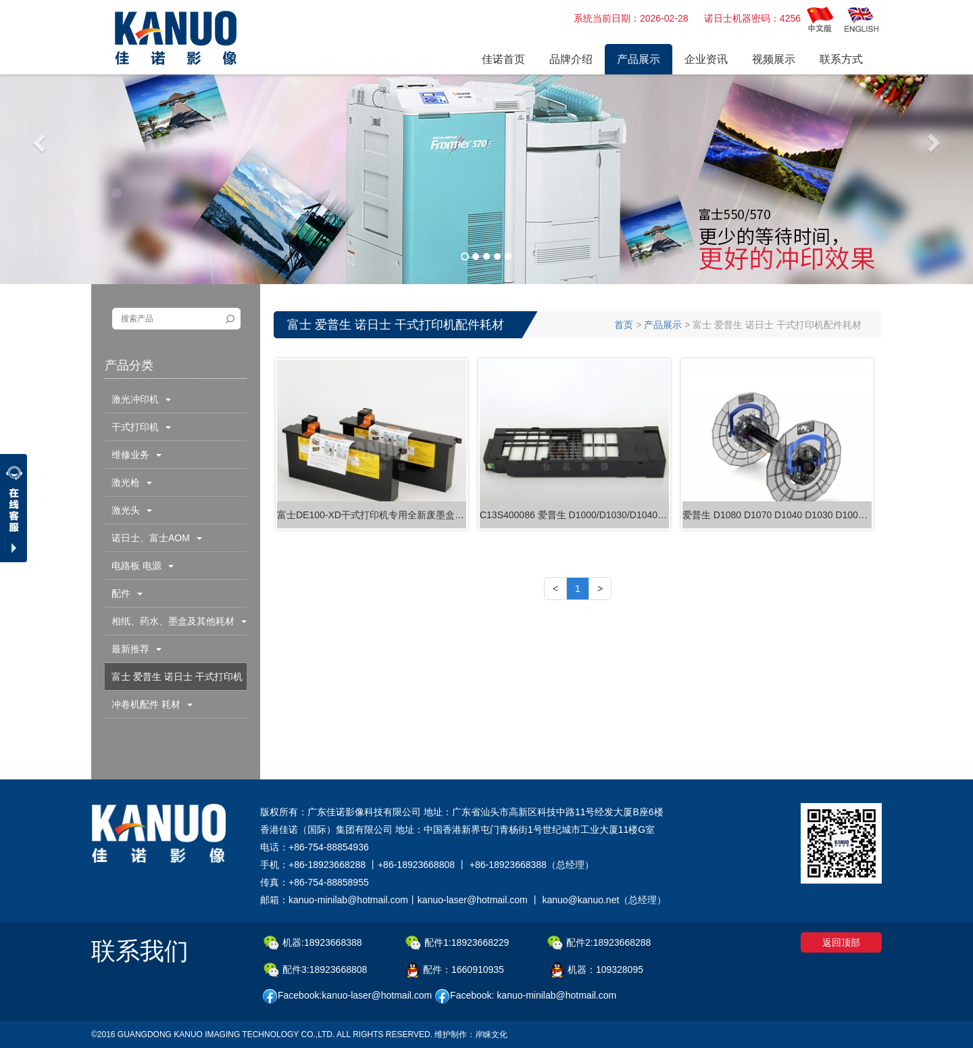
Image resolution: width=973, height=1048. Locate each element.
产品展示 (663, 324)
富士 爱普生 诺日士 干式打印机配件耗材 (174, 680)
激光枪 (131, 482)
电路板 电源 (142, 565)
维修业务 (136, 454)
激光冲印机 (141, 399)
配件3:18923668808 (315, 970)
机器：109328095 (596, 970)
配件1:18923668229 (457, 943)
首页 (623, 324)
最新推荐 (136, 648)
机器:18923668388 (313, 943)
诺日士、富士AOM (156, 537)
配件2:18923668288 (599, 943)
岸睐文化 (491, 1034)
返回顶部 (841, 942)
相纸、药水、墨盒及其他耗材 (179, 621)
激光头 (131, 510)
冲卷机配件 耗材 (152, 704)
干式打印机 (141, 427)
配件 (127, 593)
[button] (40, 142)
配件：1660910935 (454, 970)
